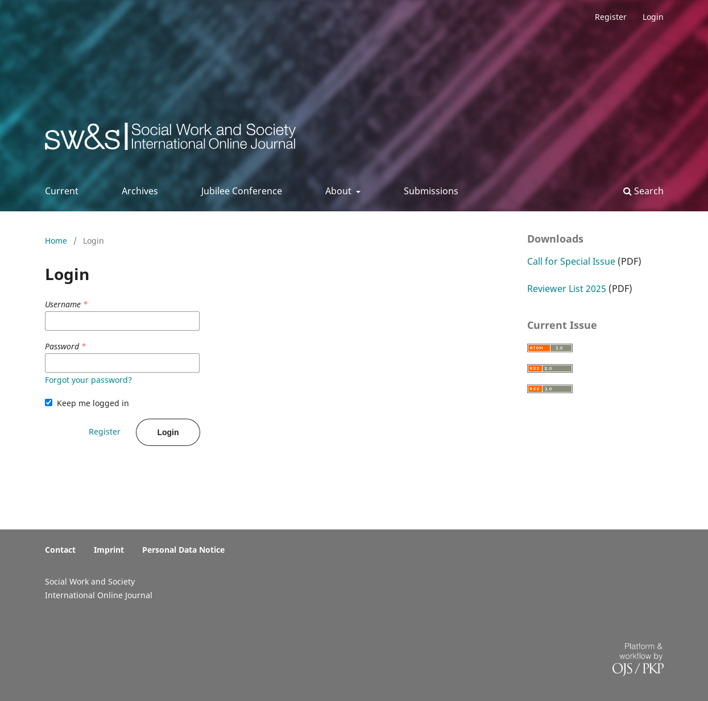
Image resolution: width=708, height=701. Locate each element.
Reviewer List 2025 (566, 288)
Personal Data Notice (183, 549)
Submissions (431, 191)
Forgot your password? (88, 379)
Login (653, 16)
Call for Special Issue (571, 261)
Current (61, 191)
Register (611, 16)
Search (643, 191)
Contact (60, 549)
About (339, 191)
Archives (140, 191)
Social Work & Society (129, 139)
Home (57, 240)
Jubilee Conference (241, 191)
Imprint (109, 549)
